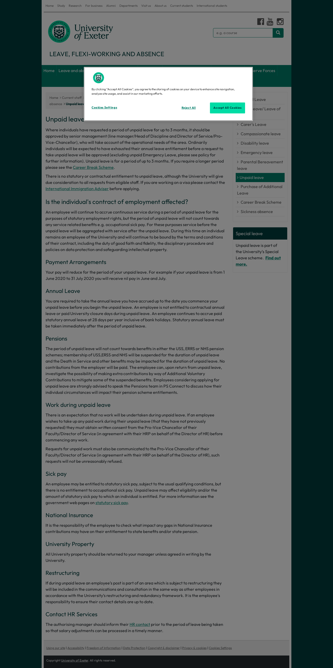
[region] (168, 94)
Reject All (189, 108)
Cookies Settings (104, 107)
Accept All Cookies (227, 108)
